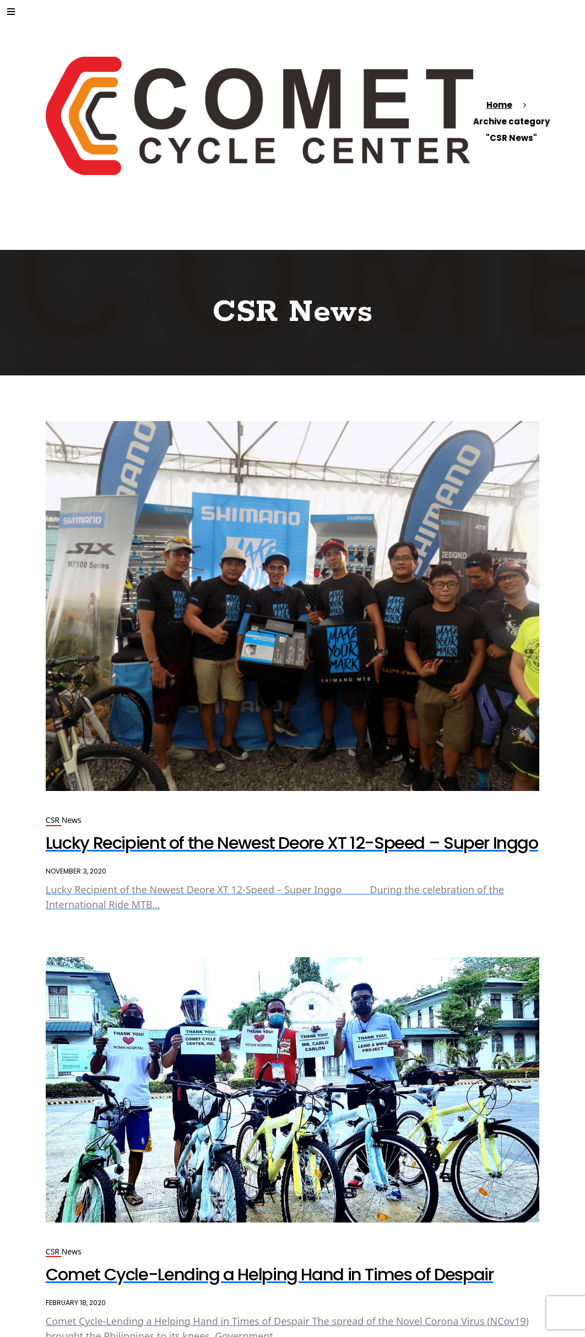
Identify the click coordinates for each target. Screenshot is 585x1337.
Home (499, 105)
